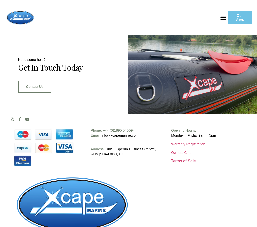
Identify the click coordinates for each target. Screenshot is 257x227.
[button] (223, 17)
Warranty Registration (188, 144)
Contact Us (34, 87)
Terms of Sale (183, 161)
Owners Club (181, 153)
